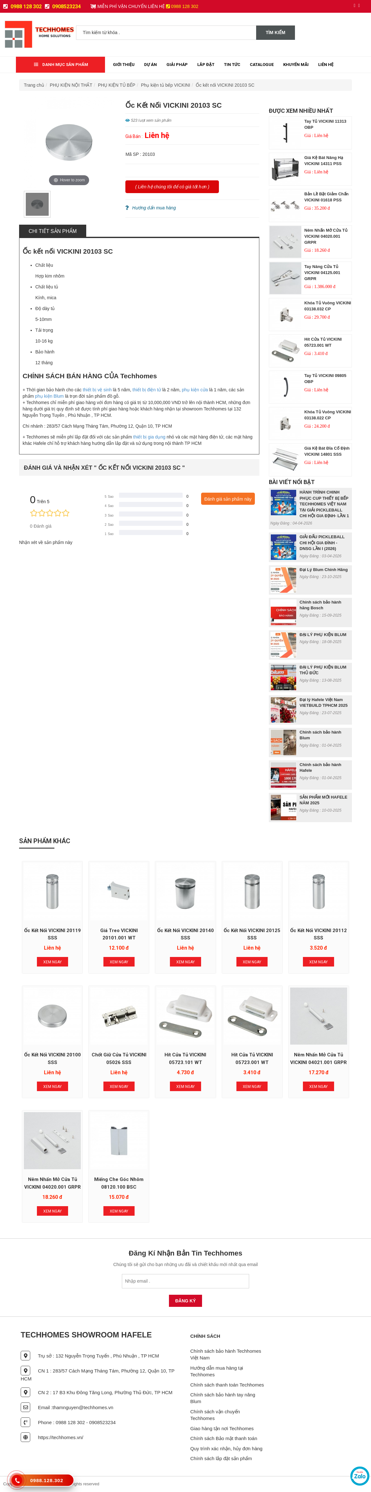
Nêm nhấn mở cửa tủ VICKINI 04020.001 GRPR (325, 236)
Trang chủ (34, 85)
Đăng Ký (185, 1300)
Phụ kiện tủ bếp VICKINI (165, 85)
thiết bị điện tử (146, 389)
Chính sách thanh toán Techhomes (227, 1384)
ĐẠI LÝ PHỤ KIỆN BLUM (323, 634)
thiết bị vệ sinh (97, 389)
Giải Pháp (177, 64)
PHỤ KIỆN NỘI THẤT (71, 85)
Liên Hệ (325, 64)
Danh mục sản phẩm (61, 64)
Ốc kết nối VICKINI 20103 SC (225, 85)
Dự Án (150, 64)
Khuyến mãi (296, 64)
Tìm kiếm (275, 32)
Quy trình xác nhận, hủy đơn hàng (226, 1448)
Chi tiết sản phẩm (53, 231)
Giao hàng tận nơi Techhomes (222, 1428)
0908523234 (63, 7)
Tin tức (232, 64)
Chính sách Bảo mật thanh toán (223, 1438)
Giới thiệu (124, 64)
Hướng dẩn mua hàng (150, 207)
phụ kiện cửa (195, 389)
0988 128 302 (22, 7)
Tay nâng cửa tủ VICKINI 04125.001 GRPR (322, 272)
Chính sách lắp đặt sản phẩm (221, 1458)
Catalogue (262, 64)
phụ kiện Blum (49, 396)
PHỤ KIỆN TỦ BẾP (116, 85)
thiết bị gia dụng (149, 436)
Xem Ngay (52, 962)
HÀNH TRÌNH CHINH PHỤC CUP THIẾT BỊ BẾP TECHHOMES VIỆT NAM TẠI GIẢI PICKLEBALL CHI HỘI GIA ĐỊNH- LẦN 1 (324, 504)
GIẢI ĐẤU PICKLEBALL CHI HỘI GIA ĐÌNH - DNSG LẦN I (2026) (322, 542)
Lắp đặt (205, 64)
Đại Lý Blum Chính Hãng (324, 569)
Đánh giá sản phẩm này (227, 499)
